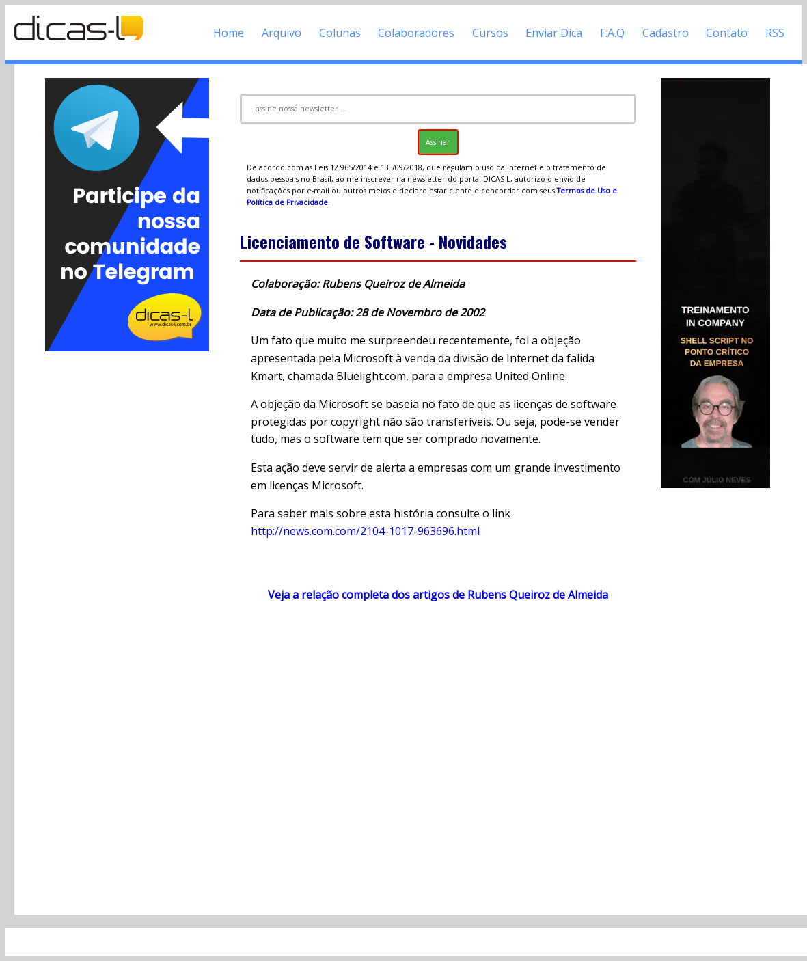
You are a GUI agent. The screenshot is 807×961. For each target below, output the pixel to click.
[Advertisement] (126, 559)
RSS (774, 32)
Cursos (490, 32)
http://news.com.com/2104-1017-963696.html (365, 531)
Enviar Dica (553, 32)
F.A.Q (612, 32)
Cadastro (665, 32)
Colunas (340, 32)
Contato (727, 32)
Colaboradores (416, 32)
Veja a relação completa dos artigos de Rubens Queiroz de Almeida (438, 594)
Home (228, 32)
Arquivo (281, 32)
